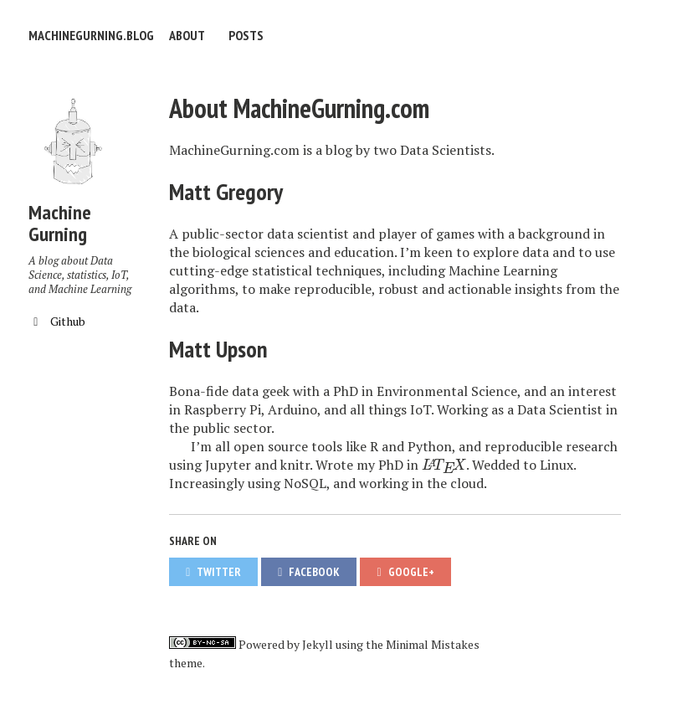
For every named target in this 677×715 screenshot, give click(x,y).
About (187, 35)
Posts (246, 35)
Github (56, 321)
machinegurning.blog (91, 35)
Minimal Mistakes (433, 644)
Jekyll (317, 644)
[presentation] (444, 464)
